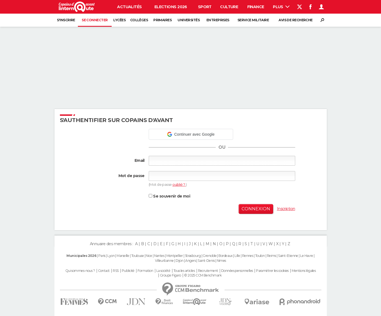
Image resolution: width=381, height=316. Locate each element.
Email (140, 160)
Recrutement (208, 271)
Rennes (247, 256)
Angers (190, 261)
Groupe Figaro (170, 275)
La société (163, 271)
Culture (229, 6)
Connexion (256, 208)
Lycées (119, 20)
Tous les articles (184, 271)
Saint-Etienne (288, 256)
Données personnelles (237, 271)
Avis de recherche (295, 20)
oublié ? (179, 184)
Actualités (129, 6)
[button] (191, 134)
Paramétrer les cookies (272, 271)
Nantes (159, 256)
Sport (205, 6)
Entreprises (217, 20)
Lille (237, 256)
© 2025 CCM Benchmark (202, 275)
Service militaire (253, 20)
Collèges (139, 20)
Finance (255, 6)
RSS (115, 271)
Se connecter (95, 20)
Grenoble (210, 256)
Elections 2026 (170, 6)
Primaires (162, 20)
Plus (281, 6)
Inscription (286, 208)
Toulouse (137, 256)
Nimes (221, 261)
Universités (189, 20)
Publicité (128, 271)
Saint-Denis (206, 261)
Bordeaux (225, 256)
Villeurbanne (164, 261)
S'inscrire (66, 20)
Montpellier (174, 256)
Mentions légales (304, 271)
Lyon (111, 256)
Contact (104, 271)
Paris (101, 256)
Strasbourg (193, 256)
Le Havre (306, 256)
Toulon (260, 256)
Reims (271, 256)
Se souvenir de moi (169, 196)
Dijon (179, 261)
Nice (149, 256)
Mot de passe (131, 175)
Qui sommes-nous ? (80, 271)
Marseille (123, 256)
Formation (145, 271)
